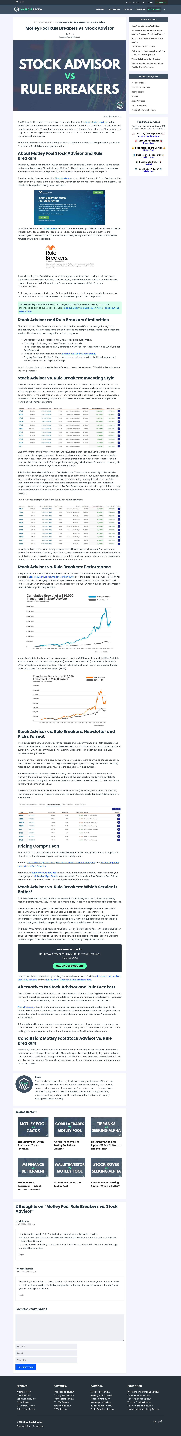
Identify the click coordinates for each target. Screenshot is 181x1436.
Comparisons (161, 2)
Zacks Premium (25, 1007)
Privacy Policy (23, 1426)
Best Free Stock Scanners (143, 46)
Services (127, 9)
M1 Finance (149, 171)
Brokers (100, 9)
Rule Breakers (50, 228)
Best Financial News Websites (145, 26)
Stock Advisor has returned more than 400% (51, 576)
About (128, 2)
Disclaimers (38, 1426)
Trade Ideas (148, 143)
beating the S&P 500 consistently (79, 353)
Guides (150, 2)
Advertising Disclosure (113, 116)
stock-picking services (95, 122)
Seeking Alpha (148, 157)
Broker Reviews (138, 83)
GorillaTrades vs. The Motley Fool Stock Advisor (66, 1145)
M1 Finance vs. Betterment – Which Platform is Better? (30, 1186)
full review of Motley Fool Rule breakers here (68, 979)
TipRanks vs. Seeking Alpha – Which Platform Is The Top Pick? (106, 1145)
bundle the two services (44, 872)
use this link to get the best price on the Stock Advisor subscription (61, 862)
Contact (136, 2)
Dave (71, 34)
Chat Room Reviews (140, 87)
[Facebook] (23, 2)
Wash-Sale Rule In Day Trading (145, 59)
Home (37, 22)
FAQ (143, 2)
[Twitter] (17, 1)
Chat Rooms (114, 9)
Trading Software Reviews (143, 110)
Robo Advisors (138, 101)
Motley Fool (148, 150)
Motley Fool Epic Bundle (46, 876)
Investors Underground (148, 136)
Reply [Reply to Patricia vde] (21, 1255)
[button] (164, 9)
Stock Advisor (62, 178)
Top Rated (154, 9)
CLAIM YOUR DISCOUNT (69, 965)
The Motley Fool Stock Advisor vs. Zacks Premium (31, 1145)
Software (140, 9)
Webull (148, 164)
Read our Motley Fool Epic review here (82, 307)
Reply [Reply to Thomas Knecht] (21, 1295)
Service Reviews (138, 105)
